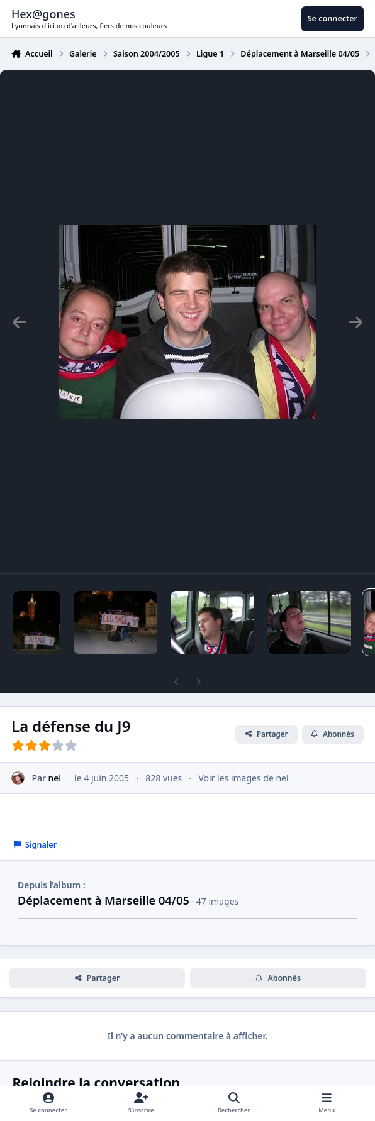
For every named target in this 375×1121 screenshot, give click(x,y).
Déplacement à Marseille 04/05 (103, 900)
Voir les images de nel (243, 778)
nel (55, 778)
